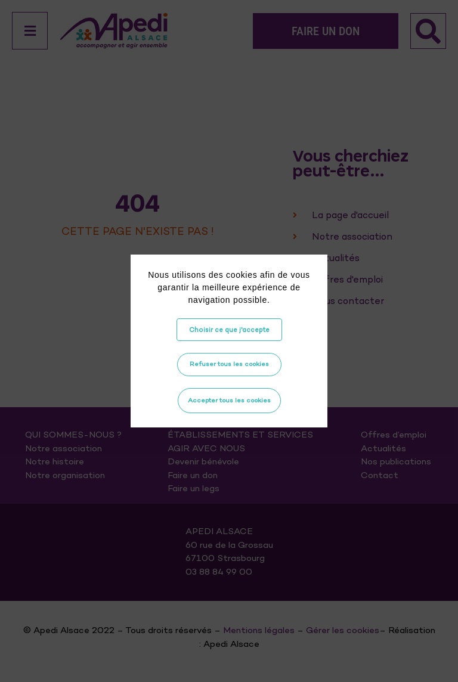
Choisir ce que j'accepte (229, 330)
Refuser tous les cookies (229, 364)
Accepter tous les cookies (229, 400)
